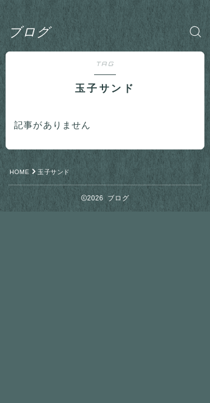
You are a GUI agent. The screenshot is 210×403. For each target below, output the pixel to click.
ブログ (29, 32)
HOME (19, 171)
